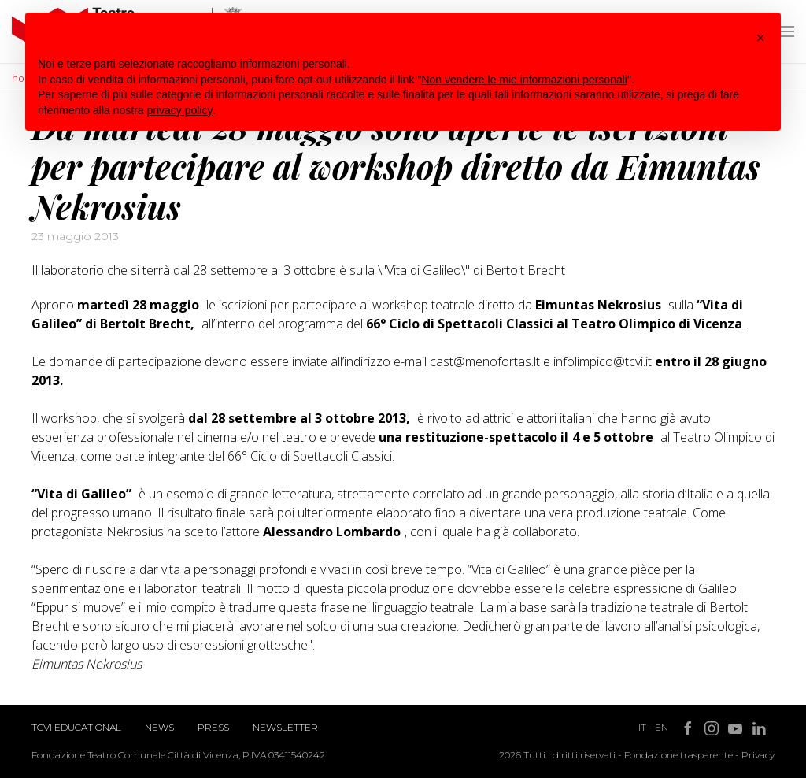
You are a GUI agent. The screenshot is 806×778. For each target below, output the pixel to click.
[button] (760, 37)
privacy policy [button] (180, 110)
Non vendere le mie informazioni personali (524, 79)
